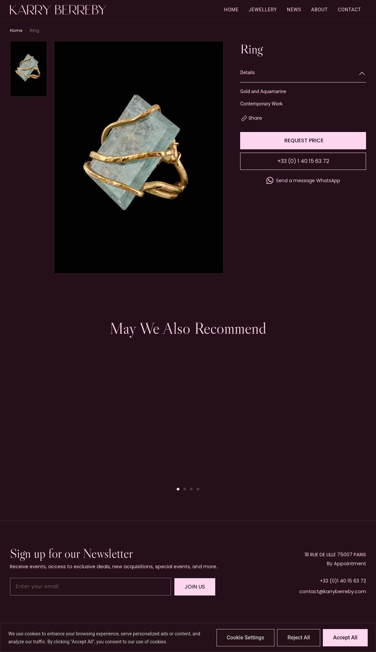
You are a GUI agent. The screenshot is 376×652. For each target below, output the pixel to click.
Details (247, 72)
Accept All (345, 637)
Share (255, 118)
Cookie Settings (245, 637)
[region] (188, 637)
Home (16, 30)
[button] (178, 489)
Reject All (298, 637)
